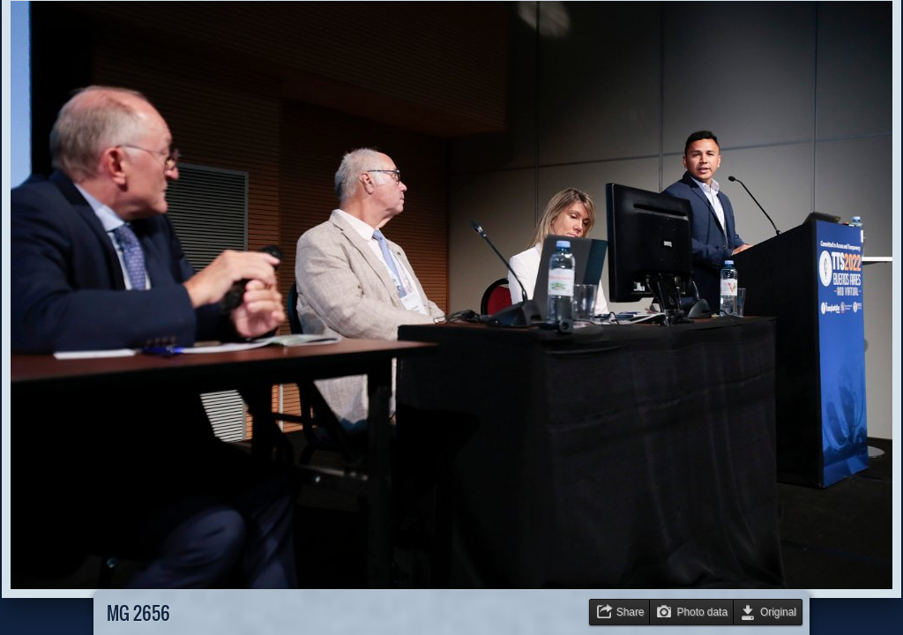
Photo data (702, 612)
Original (778, 612)
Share (630, 612)
